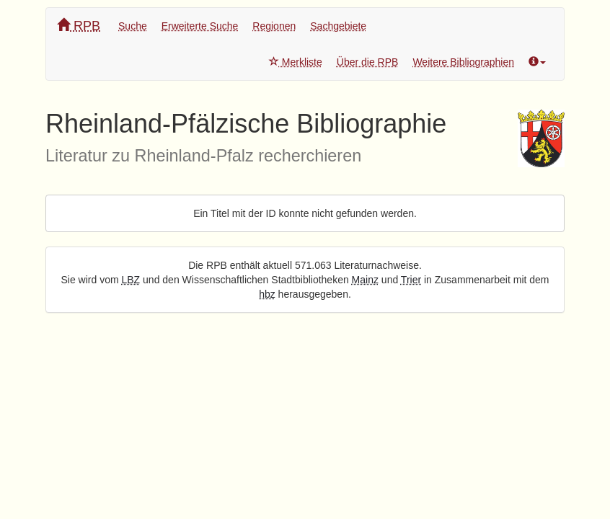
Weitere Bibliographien (463, 62)
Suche (132, 26)
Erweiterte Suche (200, 26)
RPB (78, 25)
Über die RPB (368, 62)
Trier (411, 279)
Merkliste (295, 62)
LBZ (131, 279)
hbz (267, 294)
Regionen (274, 26)
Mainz (365, 279)
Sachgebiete (338, 26)
